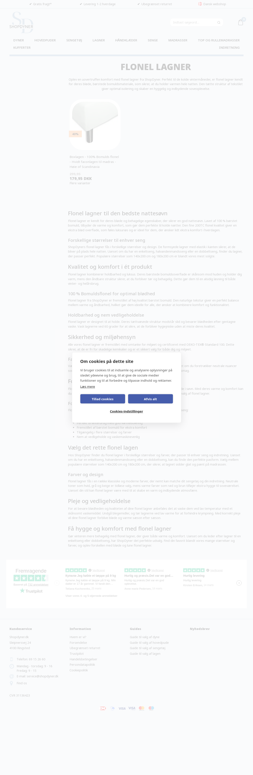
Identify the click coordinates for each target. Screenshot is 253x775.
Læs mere (87, 386)
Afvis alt (150, 399)
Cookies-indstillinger (126, 411)
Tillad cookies (102, 399)
